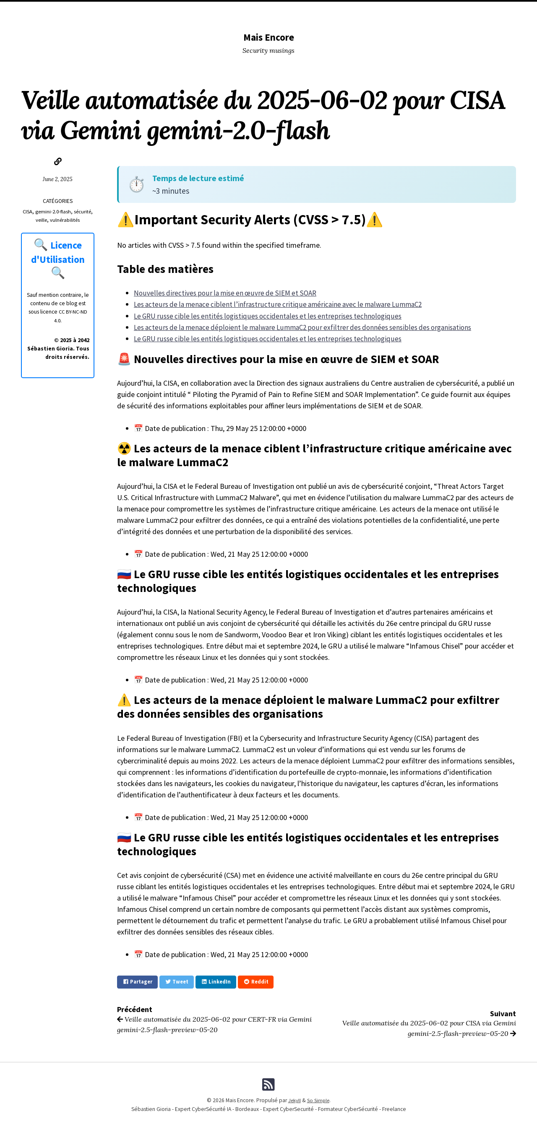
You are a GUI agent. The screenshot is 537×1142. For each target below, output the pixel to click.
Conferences (211, 10)
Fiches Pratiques (455, 10)
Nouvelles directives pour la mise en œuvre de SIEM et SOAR (228, 293)
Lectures (250, 10)
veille (51, 219)
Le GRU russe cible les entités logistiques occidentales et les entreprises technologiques (272, 315)
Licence (413, 10)
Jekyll (293, 1099)
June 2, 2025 (57, 179)
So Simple (318, 1099)
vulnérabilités (77, 219)
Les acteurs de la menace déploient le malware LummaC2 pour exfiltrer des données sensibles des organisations (310, 327)
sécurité (32, 219)
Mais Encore (268, 36)
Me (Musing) (308, 10)
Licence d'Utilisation (58, 251)
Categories (99, 10)
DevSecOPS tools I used (154, 10)
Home (67, 10)
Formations (379, 10)
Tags (278, 10)
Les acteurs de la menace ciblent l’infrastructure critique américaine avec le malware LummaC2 (283, 304)
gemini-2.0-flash (64, 211)
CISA (36, 211)
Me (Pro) (344, 10)
